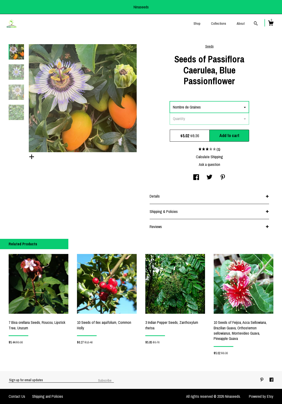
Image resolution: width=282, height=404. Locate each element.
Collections (218, 23)
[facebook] (271, 379)
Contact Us (17, 396)
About (241, 23)
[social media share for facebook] (196, 177)
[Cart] (270, 23)
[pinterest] (262, 379)
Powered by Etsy (261, 396)
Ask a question (209, 164)
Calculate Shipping (209, 156)
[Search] (256, 24)
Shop (197, 23)
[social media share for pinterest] (223, 177)
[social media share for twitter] (209, 177)
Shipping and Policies (47, 396)
